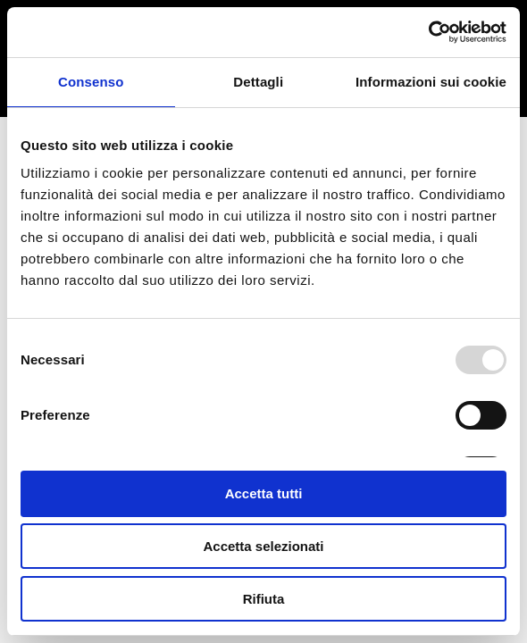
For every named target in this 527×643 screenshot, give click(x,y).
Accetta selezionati (263, 546)
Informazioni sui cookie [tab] (431, 81)
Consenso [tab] (90, 81)
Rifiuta (264, 598)
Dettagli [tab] (258, 81)
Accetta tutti (264, 493)
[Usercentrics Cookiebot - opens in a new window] (428, 32)
